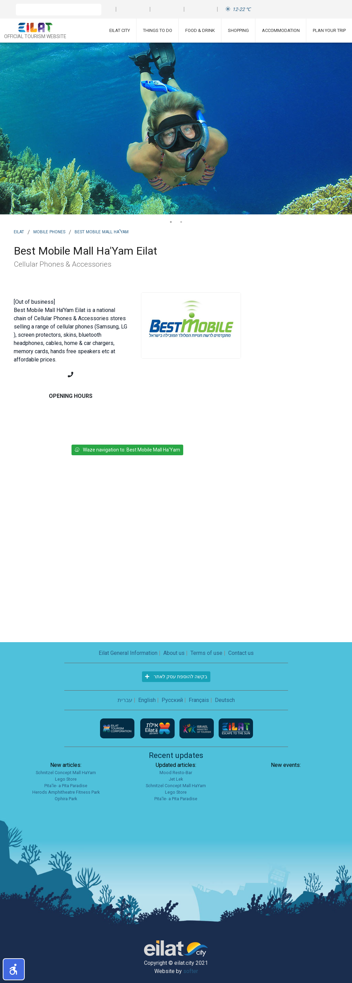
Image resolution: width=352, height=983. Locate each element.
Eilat (19, 231)
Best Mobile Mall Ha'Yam (102, 231)
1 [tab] (170, 222)
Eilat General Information (128, 653)
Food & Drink (200, 30)
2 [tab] (181, 222)
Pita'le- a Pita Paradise (65, 785)
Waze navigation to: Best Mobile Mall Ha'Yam (127, 450)
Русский (172, 700)
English (147, 700)
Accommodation (281, 30)
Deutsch (225, 700)
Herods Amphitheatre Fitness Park (66, 792)
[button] (13, 969)
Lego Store (66, 779)
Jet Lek (176, 779)
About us (174, 653)
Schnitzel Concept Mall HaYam (66, 772)
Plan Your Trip (329, 30)
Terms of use (206, 653)
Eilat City (119, 30)
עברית (125, 700)
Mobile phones (49, 231)
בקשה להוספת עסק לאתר (176, 676)
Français (199, 700)
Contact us (241, 653)
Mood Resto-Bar (176, 772)
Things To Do (157, 30)
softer (190, 971)
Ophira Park (66, 798)
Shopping (238, 30)
